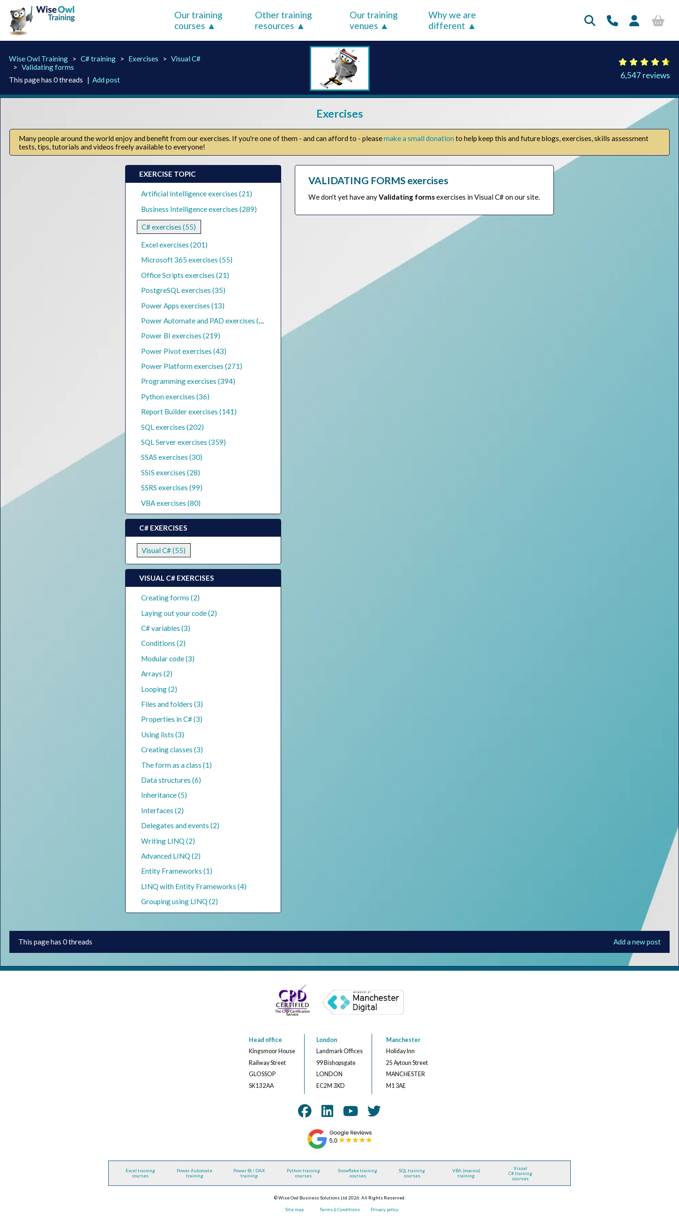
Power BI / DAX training (249, 1173)
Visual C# (186, 58)
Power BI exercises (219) (180, 335)
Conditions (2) (163, 643)
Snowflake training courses (357, 1173)
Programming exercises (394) (188, 381)
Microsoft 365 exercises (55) (186, 259)
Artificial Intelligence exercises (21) (196, 193)
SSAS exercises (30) (171, 457)
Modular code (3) (167, 658)
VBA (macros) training (466, 1173)
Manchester (403, 1039)
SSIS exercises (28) (170, 472)
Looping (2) (159, 689)
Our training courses (198, 20)
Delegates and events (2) (180, 825)
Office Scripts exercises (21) (185, 275)
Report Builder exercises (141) (189, 411)
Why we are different (452, 20)
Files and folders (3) (172, 704)
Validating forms (48, 67)
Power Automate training (194, 1173)
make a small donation (419, 138)
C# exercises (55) (169, 227)
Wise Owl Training (38, 58)
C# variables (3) (165, 628)
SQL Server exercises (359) (183, 442)
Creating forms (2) (170, 597)
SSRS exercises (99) (171, 487)
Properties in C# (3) (171, 719)
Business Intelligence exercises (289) (199, 209)
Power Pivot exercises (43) (183, 351)
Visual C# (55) (164, 550)
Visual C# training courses (520, 1173)
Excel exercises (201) (174, 244)
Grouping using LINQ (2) (179, 901)
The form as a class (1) (176, 765)
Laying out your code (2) (179, 613)
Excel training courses (140, 1173)
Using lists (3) (162, 734)
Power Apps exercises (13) (182, 305)
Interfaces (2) (162, 810)
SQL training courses (412, 1173)
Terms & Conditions (340, 1209)
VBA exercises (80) (171, 503)
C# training (98, 58)
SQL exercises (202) (172, 427)
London (326, 1039)
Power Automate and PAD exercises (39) (205, 320)
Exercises (143, 58)
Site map (294, 1209)
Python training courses (303, 1173)
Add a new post (637, 941)
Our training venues (374, 20)
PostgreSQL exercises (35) (183, 290)
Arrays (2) (156, 673)
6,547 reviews (645, 75)
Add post (106, 79)
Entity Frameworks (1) (176, 871)
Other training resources (283, 20)
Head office (265, 1039)
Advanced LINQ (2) (171, 856)
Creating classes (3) (172, 749)
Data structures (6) (171, 780)
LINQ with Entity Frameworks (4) (193, 886)
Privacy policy (384, 1209)
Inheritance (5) (164, 795)
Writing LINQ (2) (168, 841)
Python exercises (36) (175, 396)
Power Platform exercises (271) (191, 366)
